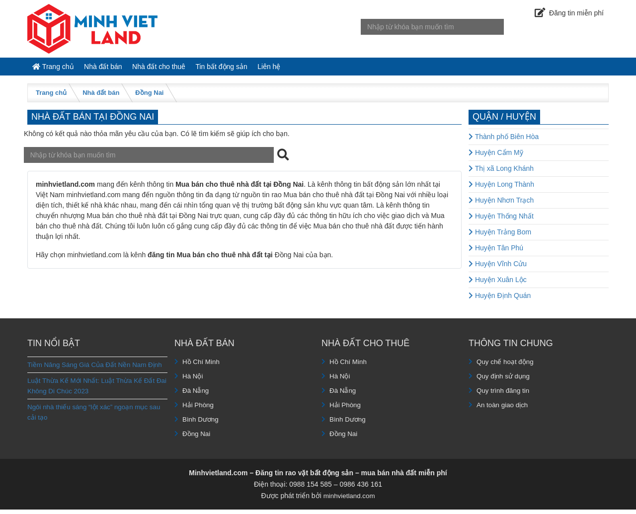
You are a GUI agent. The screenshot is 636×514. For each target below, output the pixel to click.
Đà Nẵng (196, 395)
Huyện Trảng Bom (500, 236)
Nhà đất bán (111, 69)
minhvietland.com (349, 500)
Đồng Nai (149, 97)
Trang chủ (56, 69)
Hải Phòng (198, 409)
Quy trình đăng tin (504, 395)
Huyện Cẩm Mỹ (496, 157)
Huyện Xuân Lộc (498, 284)
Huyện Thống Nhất (501, 220)
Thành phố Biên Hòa (504, 141)
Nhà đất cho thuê (173, 69)
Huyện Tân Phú (496, 252)
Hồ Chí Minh (201, 366)
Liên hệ (294, 69)
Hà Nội (193, 380)
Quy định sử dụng (505, 380)
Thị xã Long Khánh (501, 173)
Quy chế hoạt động (506, 366)
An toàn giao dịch (504, 409)
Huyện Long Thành (501, 189)
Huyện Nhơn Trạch (501, 205)
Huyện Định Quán (500, 300)
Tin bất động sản (241, 69)
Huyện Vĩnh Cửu (498, 268)
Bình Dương (201, 424)
